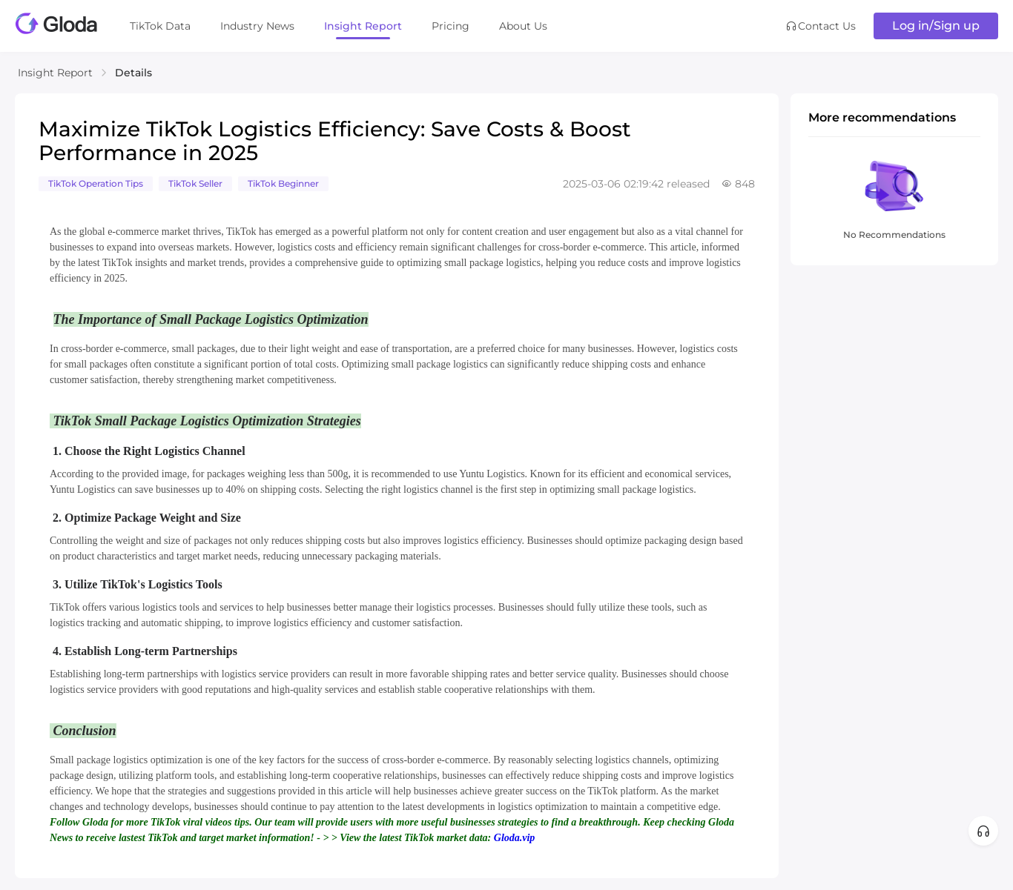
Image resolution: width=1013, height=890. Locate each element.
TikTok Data (160, 26)
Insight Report (363, 26)
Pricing (450, 26)
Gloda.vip (514, 837)
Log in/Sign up (936, 26)
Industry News (257, 26)
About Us (523, 26)
